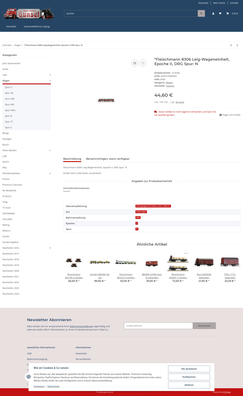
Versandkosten (83, 359)
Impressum (39, 386)
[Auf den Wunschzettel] (142, 63)
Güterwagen (141, 212)
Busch (5, 144)
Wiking (5, 224)
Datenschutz (53, 386)
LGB (4, 156)
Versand (180, 102)
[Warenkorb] (232, 13)
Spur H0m (10, 110)
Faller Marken (9, 150)
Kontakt (234, 2)
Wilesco (6, 230)
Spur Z (8, 127)
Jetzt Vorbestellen (11, 63)
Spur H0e (10, 98)
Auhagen (7, 138)
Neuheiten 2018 (10, 259)
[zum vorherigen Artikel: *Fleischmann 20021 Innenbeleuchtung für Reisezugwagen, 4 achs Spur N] (231, 45)
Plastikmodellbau (11, 173)
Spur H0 (9, 92)
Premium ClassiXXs (12, 184)
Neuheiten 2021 (10, 276)
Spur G (8, 87)
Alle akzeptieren (189, 369)
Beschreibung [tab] (72, 158)
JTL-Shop (227, 392)
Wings (5, 133)
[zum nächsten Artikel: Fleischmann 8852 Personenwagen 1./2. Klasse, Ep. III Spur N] (237, 45)
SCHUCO (6, 196)
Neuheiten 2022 (10, 282)
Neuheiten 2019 (10, 265)
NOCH (5, 161)
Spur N (8, 115)
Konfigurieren (189, 377)
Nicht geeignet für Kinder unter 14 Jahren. (153, 206)
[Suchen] (131, 13)
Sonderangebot (10, 242)
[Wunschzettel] (220, 13)
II (136, 223)
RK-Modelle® (9, 190)
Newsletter (81, 353)
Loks (4, 74)
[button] (213, 13)
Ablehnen (189, 385)
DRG (138, 217)
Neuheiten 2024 (10, 293)
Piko (4, 167)
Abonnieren (204, 325)
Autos (5, 69)
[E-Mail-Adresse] (158, 325)
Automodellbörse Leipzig (37, 26)
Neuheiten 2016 (10, 247)
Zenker (6, 236)
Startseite (203, 2)
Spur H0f (9, 104)
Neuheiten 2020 (10, 270)
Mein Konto (219, 2)
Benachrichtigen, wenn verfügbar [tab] (108, 158)
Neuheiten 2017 (10, 253)
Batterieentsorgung (37, 359)
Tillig (4, 201)
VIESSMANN (8, 213)
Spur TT (9, 121)
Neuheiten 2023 (10, 288)
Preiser (6, 179)
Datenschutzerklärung (81, 326)
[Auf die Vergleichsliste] (134, 63)
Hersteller (11, 26)
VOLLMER (7, 219)
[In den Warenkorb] (65, 55)
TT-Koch (6, 207)
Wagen (169, 82)
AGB (29, 353)
